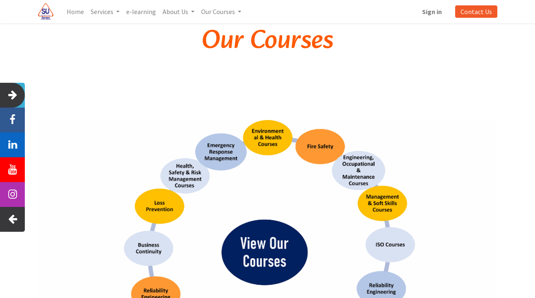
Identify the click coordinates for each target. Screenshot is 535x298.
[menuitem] (75, 11)
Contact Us (476, 11)
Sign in (432, 11)
